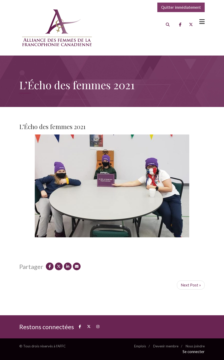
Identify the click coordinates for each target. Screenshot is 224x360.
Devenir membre (165, 346)
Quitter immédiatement (181, 7)
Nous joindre (195, 346)
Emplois (140, 346)
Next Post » (191, 285)
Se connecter (194, 351)
